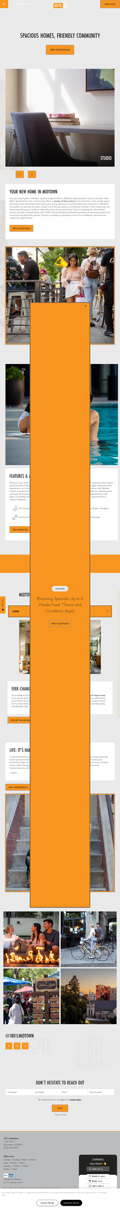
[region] (60, 1199)
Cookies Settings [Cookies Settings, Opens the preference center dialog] (47, 1203)
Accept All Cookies (71, 1203)
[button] (60, 623)
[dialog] (60, 605)
